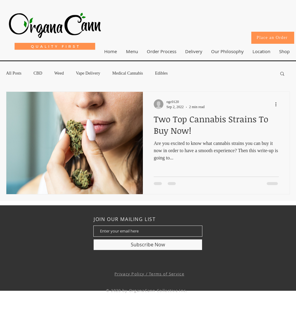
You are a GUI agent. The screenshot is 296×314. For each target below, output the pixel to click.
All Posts (13, 73)
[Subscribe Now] (147, 244)
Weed (59, 73)
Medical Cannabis (127, 73)
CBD (38, 73)
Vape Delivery (88, 73)
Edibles (161, 73)
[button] (261, 51)
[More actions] (278, 104)
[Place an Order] (272, 38)
